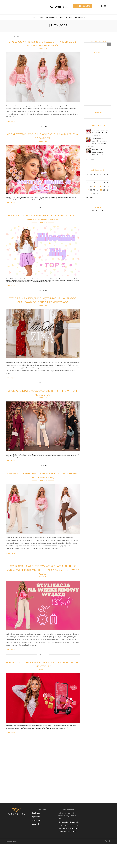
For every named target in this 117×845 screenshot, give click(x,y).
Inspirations (66, 17)
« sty (87, 198)
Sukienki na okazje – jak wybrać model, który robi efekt (67, 816)
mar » (92, 198)
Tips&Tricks (51, 17)
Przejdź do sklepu (82, 6)
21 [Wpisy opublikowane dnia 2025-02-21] (101, 191)
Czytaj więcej (10, 122)
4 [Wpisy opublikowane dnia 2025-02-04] (90, 183)
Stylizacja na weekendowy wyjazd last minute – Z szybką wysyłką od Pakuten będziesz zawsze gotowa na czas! (42, 571)
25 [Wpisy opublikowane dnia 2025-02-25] (91, 195)
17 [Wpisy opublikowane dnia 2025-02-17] (87, 191)
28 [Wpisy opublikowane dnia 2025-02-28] (101, 195)
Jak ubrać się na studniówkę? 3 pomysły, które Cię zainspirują (100, 142)
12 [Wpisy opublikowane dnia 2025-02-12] (94, 187)
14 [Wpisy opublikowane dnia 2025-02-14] (101, 187)
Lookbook (80, 17)
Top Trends (37, 17)
